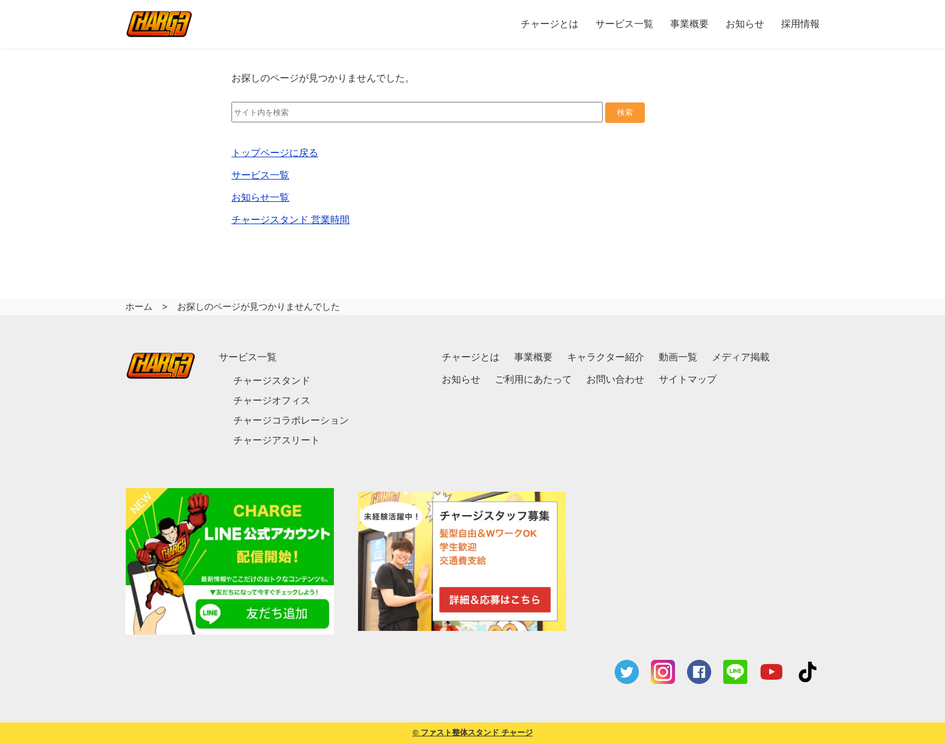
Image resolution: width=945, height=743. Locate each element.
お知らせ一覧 (260, 197)
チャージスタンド (271, 380)
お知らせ (461, 379)
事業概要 (533, 357)
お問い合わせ (615, 379)
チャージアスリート (276, 440)
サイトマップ (688, 379)
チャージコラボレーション (291, 420)
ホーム (138, 306)
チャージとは (471, 357)
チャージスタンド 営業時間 (290, 220)
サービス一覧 (260, 175)
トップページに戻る (274, 153)
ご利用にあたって (533, 379)
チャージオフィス (271, 400)
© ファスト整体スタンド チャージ (472, 732)
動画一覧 (678, 357)
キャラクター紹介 (605, 357)
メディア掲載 (741, 357)
